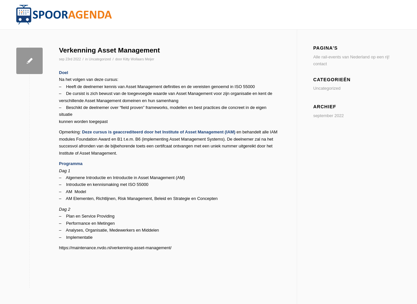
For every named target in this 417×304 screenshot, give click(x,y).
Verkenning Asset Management (109, 50)
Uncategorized (100, 59)
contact (320, 63)
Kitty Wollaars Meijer (138, 59)
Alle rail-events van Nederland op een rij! (351, 56)
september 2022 (328, 115)
